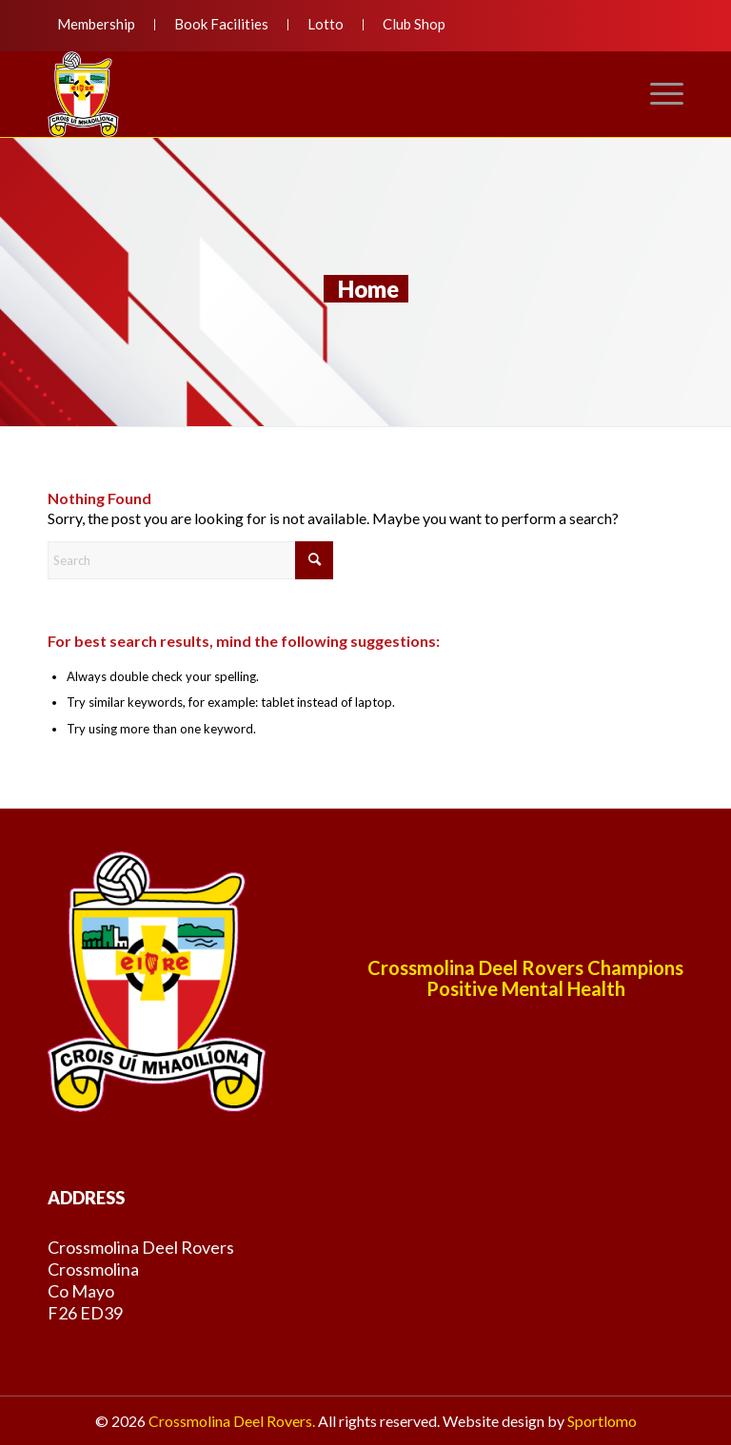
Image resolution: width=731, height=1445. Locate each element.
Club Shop (414, 23)
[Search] (190, 560)
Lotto (325, 23)
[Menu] (657, 94)
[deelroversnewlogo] (83, 94)
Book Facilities (221, 23)
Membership (96, 23)
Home (368, 289)
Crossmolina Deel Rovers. (231, 1421)
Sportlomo (602, 1421)
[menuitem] (101, 24)
